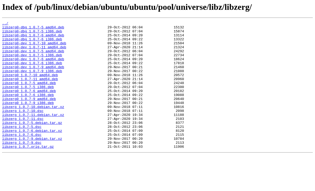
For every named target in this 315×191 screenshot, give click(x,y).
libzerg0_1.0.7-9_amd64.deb (29, 114)
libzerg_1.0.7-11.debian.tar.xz (33, 133)
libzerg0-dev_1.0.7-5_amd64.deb (33, 57)
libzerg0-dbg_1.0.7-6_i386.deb (32, 43)
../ (5, 23)
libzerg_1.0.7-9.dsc (21, 167)
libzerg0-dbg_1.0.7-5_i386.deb (32, 33)
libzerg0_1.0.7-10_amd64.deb (30, 86)
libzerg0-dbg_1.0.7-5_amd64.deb (33, 28)
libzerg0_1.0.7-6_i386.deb (28, 109)
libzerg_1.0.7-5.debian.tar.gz (32, 143)
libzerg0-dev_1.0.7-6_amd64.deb (33, 66)
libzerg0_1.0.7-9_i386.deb (28, 119)
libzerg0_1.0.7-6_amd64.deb (29, 105)
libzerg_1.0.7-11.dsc (22, 138)
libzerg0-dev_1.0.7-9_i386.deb (32, 81)
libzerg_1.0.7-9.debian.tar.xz (32, 162)
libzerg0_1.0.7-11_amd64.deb (30, 90)
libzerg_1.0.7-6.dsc (21, 157)
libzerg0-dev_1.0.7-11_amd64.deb (34, 52)
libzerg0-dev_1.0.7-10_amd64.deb (34, 47)
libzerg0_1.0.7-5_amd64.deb (29, 95)
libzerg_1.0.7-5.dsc (21, 148)
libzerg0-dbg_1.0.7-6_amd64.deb (33, 38)
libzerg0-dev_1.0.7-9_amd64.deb (33, 76)
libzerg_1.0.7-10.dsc (22, 129)
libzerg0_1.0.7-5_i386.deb (28, 100)
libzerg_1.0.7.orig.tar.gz (28, 172)
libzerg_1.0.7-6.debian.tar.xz (32, 152)
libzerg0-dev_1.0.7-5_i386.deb (32, 62)
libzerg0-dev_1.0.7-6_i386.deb (32, 71)
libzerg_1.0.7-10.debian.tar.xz (33, 124)
